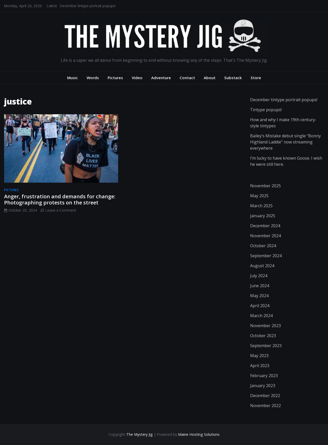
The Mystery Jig (139, 434)
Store (256, 77)
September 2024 (266, 255)
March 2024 (261, 315)
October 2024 (263, 246)
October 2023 (263, 335)
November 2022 (265, 405)
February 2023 (264, 375)
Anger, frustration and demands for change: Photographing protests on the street (59, 199)
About (210, 77)
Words (93, 77)
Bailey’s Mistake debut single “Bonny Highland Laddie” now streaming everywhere (285, 142)
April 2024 (259, 305)
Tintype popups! (266, 109)
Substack (233, 77)
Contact (187, 77)
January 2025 (262, 216)
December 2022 (265, 395)
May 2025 (259, 196)
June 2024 (259, 285)
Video (137, 77)
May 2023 (259, 355)
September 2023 (266, 345)
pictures (11, 190)
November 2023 (265, 325)
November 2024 (265, 236)
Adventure (161, 77)
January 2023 (262, 385)
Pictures (115, 77)
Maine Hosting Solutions (199, 434)
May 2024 (259, 295)
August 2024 (262, 265)
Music (72, 77)
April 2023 (259, 365)
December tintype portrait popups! (88, 5)
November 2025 (265, 186)
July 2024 (258, 275)
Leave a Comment (61, 210)
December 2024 (265, 226)
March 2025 (261, 206)
